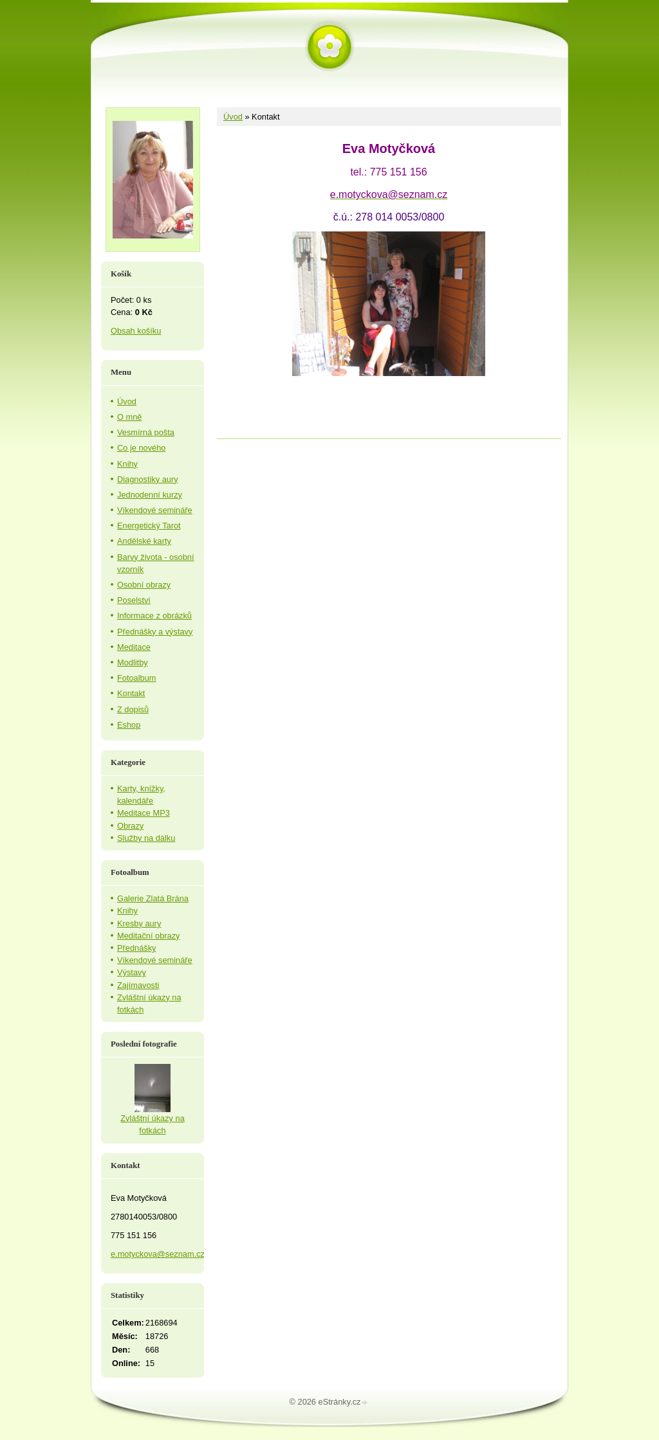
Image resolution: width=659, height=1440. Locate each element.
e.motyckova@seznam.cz (158, 1254)
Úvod (233, 117)
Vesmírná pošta (145, 432)
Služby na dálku (146, 838)
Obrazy (130, 826)
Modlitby (132, 662)
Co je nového (141, 448)
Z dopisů (133, 709)
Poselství (134, 600)
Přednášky (136, 948)
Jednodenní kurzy (149, 495)
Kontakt (131, 693)
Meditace (134, 647)
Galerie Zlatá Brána (153, 898)
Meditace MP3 (143, 813)
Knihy (127, 464)
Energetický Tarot (149, 525)
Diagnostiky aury (147, 479)
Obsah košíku (136, 331)
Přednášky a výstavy (154, 631)
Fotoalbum (136, 678)
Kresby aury (139, 923)
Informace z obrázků (154, 615)
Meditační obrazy (148, 936)
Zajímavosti (138, 985)
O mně (129, 417)
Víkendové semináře (154, 510)
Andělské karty (144, 541)
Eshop (128, 725)
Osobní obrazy (144, 585)
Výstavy (131, 972)
